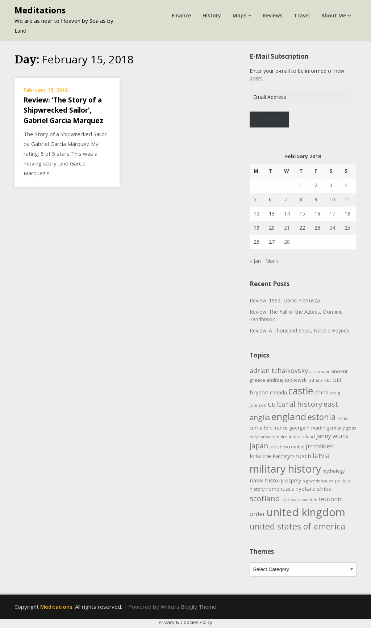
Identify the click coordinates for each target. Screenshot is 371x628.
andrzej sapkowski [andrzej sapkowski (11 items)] (287, 380)
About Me (333, 15)
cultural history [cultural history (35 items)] (295, 404)
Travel (302, 15)
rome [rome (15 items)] (272, 488)
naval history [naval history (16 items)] (267, 480)
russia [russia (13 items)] (288, 488)
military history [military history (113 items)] (285, 468)
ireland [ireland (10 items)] (307, 437)
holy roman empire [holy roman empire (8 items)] (268, 436)
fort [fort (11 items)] (268, 427)
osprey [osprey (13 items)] (293, 480)
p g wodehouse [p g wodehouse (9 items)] (318, 480)
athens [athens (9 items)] (316, 380)
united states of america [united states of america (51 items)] (297, 526)
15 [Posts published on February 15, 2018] (302, 213)
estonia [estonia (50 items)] (322, 417)
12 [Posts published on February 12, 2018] (256, 213)
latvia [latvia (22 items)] (321, 455)
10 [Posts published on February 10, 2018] (332, 199)
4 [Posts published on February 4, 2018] (346, 185)
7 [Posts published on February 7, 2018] (285, 199)
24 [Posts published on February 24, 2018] (332, 227)
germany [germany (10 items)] (336, 428)
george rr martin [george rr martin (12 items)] (307, 427)
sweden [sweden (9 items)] (309, 499)
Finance (181, 15)
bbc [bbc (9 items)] (328, 380)
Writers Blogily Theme (188, 606)
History (212, 15)
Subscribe (269, 119)
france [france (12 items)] (280, 427)
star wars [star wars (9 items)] (291, 499)
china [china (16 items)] (321, 392)
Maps (239, 15)
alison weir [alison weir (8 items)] (319, 371)
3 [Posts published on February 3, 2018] (330, 185)
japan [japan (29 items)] (259, 446)
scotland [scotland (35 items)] (265, 498)
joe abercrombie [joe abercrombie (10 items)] (287, 447)
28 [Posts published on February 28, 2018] (287, 241)
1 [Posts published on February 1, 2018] (300, 185)
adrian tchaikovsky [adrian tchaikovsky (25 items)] (279, 370)
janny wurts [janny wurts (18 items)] (332, 436)
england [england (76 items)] (288, 416)
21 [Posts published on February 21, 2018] (287, 227)
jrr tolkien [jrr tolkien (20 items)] (320, 446)
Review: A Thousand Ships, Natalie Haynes (299, 330)
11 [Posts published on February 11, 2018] (347, 199)
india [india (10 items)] (294, 437)
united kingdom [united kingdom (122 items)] (306, 512)
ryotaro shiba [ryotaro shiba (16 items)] (314, 488)
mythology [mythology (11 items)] (333, 471)
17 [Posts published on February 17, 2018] (332, 213)
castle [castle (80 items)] (300, 390)
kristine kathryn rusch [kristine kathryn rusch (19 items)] (280, 456)
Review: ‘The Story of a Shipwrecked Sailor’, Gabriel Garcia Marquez (63, 110)
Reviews (272, 15)
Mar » (272, 261)
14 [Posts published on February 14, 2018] (287, 213)
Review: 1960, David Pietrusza (285, 300)
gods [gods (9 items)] (351, 428)
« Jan (255, 261)
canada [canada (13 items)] (278, 392)
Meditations (40, 10)
